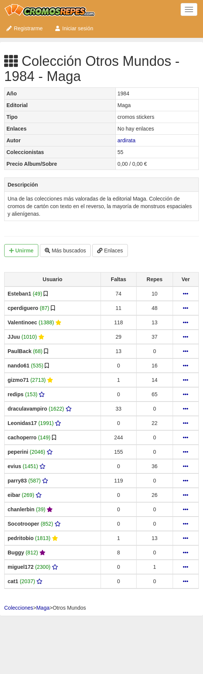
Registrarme (24, 28)
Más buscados (65, 250)
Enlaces (110, 250)
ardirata (126, 140)
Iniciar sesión (73, 28)
